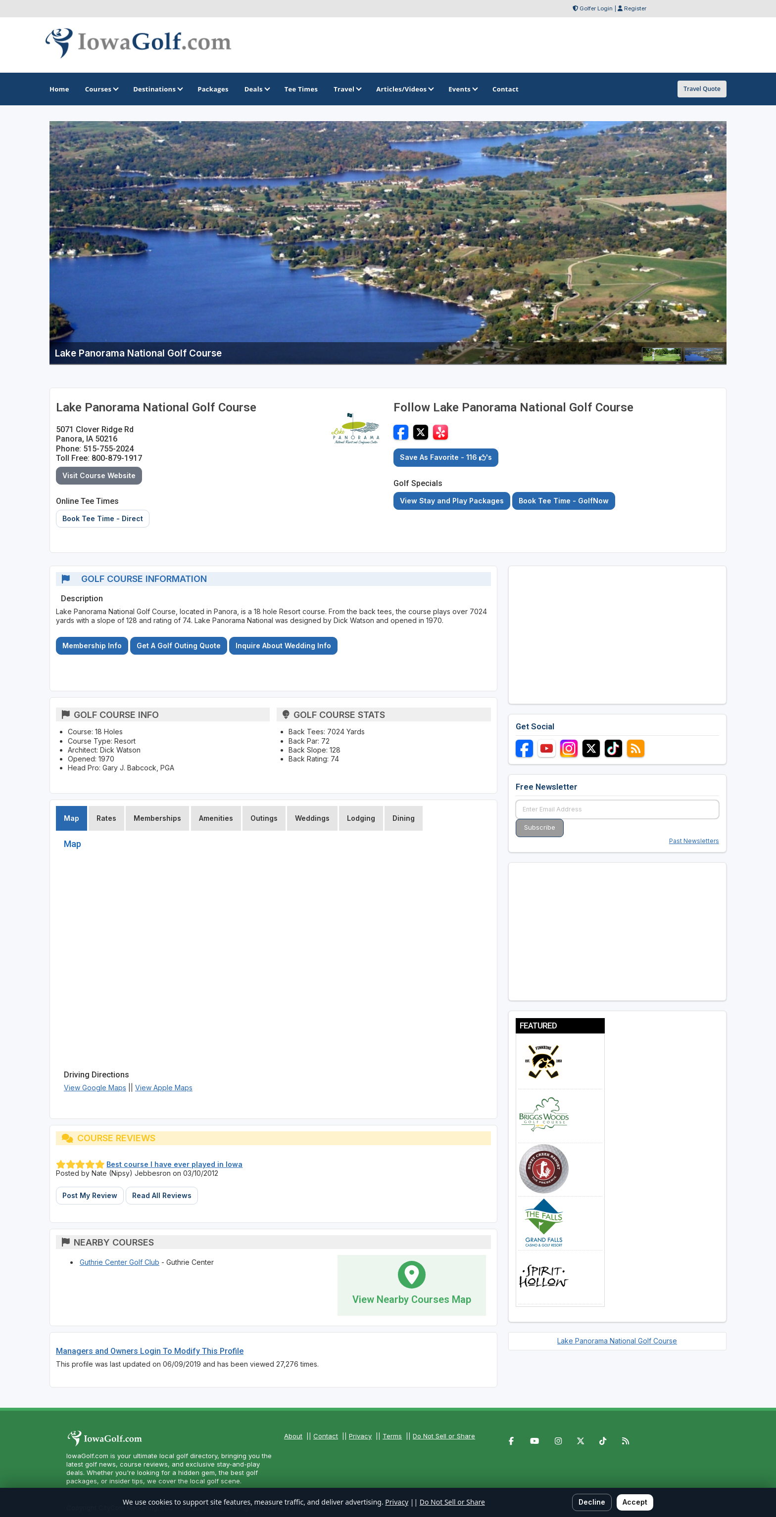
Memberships (157, 818)
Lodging (361, 818)
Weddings (312, 818)
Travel (347, 89)
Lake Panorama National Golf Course (617, 1341)
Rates (106, 818)
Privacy (360, 1436)
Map (71, 818)
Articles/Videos (404, 89)
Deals (256, 89)
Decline (592, 1502)
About (293, 1436)
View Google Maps (95, 1087)
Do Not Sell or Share (444, 1436)
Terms (392, 1436)
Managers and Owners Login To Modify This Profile (149, 1351)
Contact (325, 1436)
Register (635, 8)
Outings (264, 818)
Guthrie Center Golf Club (119, 1262)
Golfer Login (596, 8)
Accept (635, 1502)
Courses (101, 89)
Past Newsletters (694, 841)
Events (462, 89)
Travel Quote (702, 89)
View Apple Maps (164, 1087)
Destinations (157, 89)
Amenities (216, 818)
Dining (403, 818)
